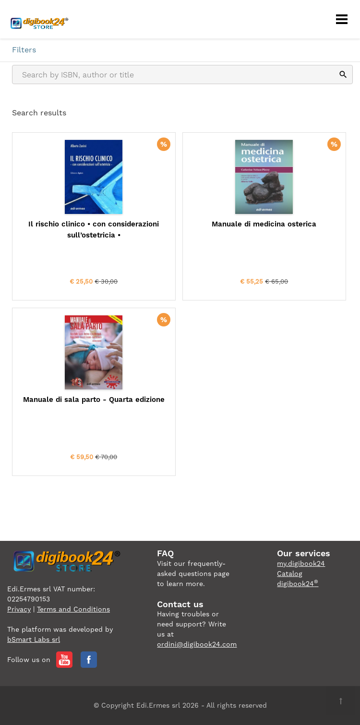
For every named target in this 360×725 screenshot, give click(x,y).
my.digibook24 (301, 563)
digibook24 (297, 584)
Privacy (19, 609)
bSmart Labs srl (33, 639)
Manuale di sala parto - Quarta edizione (94, 399)
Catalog (289, 573)
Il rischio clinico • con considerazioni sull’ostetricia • (93, 229)
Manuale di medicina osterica (264, 224)
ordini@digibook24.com (197, 644)
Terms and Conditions (73, 609)
